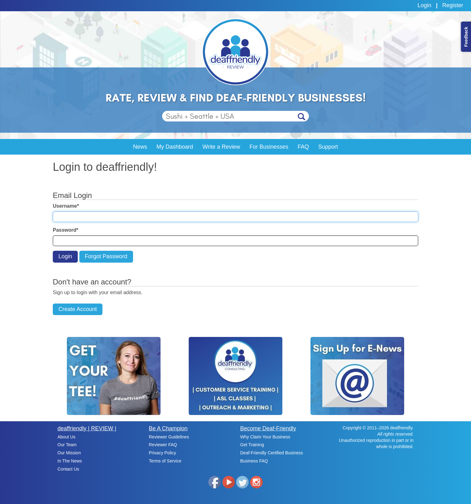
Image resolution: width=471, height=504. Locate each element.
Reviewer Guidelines (169, 436)
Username (66, 206)
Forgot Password (106, 256)
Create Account (77, 309)
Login (424, 5)
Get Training (252, 444)
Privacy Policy (162, 452)
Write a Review (221, 147)
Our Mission (69, 452)
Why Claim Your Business (265, 436)
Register (452, 5)
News (140, 147)
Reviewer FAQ (163, 444)
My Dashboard (174, 147)
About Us (66, 436)
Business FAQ (254, 460)
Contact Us (68, 469)
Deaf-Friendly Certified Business (271, 452)
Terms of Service (165, 460)
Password (65, 230)
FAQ (303, 147)
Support (328, 147)
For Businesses (269, 147)
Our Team (67, 444)
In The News (69, 460)
